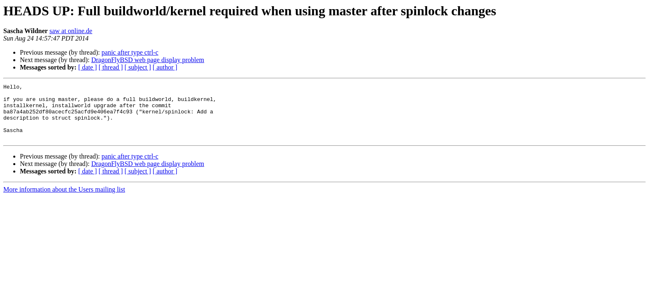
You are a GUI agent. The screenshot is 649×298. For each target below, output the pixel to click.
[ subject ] (138, 67)
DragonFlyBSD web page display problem (147, 59)
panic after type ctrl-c (129, 52)
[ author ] (165, 67)
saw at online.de (70, 30)
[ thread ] (111, 67)
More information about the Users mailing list (64, 200)
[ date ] (87, 67)
